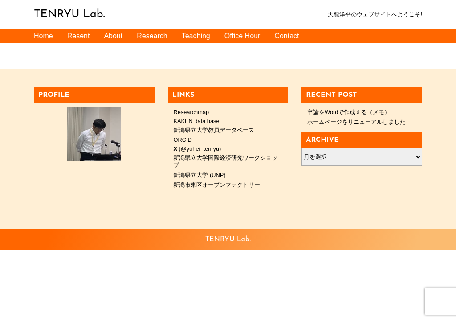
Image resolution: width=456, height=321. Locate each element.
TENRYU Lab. (69, 14)
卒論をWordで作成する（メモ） (348, 112)
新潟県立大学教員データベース (213, 130)
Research (152, 36)
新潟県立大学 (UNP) (199, 175)
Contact (286, 36)
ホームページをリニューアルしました (356, 122)
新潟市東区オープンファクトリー (216, 184)
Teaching (196, 36)
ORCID (182, 139)
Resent (78, 36)
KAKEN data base (196, 121)
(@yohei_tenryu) (197, 148)
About (113, 36)
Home (43, 36)
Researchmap (191, 112)
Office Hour (242, 36)
